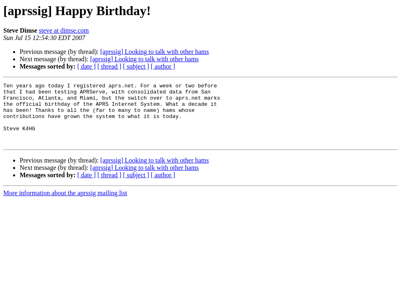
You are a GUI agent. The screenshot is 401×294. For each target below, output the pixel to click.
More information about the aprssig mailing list (65, 205)
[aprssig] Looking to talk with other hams (154, 51)
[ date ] (86, 66)
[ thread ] (109, 66)
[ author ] (163, 66)
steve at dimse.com (64, 30)
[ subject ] (136, 66)
